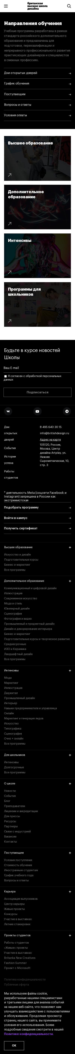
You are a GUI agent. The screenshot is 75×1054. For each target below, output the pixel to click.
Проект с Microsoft (17, 968)
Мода (8, 677)
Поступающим (37, 852)
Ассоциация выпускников (21, 898)
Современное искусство (20, 598)
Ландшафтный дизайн (18, 654)
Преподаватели (14, 806)
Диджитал (11, 693)
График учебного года (18, 875)
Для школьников (37, 755)
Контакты (10, 841)
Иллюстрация (13, 593)
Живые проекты (14, 909)
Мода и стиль (13, 603)
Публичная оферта (16, 984)
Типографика (12, 728)
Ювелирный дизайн (17, 608)
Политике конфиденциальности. (29, 1034)
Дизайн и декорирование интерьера (28, 629)
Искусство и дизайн (17, 554)
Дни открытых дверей (10, 433)
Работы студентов (11, 474)
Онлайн (9, 713)
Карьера (37, 891)
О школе (37, 783)
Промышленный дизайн (19, 698)
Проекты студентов (37, 935)
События (10, 448)
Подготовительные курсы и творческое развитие (37, 639)
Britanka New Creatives (19, 958)
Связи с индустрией (17, 831)
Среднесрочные (15, 644)
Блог (7, 801)
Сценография (13, 613)
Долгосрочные (14, 767)
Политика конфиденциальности (25, 979)
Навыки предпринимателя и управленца (30, 708)
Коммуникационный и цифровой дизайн (30, 588)
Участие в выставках (18, 919)
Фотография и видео (18, 618)
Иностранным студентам (21, 870)
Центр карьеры (14, 904)
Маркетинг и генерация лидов (23, 718)
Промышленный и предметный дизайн (29, 623)
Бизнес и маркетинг (17, 564)
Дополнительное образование (37, 581)
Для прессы (12, 816)
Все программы (14, 569)
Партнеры (11, 826)
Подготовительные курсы (21, 559)
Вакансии (10, 836)
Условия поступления (18, 860)
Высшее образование (37, 547)
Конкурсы (10, 914)
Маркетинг (11, 683)
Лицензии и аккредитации (21, 811)
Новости (10, 791)
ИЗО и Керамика (15, 649)
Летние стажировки (17, 924)
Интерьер (10, 703)
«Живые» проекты (16, 947)
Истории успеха (10, 460)
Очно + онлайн (13, 738)
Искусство (11, 723)
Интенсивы (37, 670)
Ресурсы (10, 821)
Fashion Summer (15, 963)
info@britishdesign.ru (54, 433)
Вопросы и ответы (16, 880)
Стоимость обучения (18, 865)
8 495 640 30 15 (51, 427)
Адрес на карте (50, 440)
